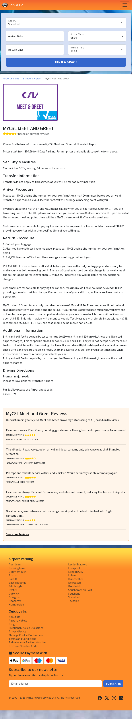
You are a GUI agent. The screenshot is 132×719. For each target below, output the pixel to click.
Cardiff (13, 579)
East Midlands (17, 583)
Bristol (13, 575)
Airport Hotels (18, 620)
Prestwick (74, 586)
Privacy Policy (17, 631)
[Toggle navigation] (125, 5)
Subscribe (113, 684)
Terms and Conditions (22, 639)
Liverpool (74, 568)
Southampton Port (80, 590)
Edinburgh (15, 586)
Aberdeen (15, 564)
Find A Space (66, 62)
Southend (74, 593)
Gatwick (14, 593)
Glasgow (14, 597)
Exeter (13, 590)
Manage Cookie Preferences (26, 635)
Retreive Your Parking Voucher (27, 642)
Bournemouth (17, 572)
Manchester (75, 579)
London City (75, 572)
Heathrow (15, 601)
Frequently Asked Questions (26, 628)
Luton (72, 575)
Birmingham (17, 568)
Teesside (73, 601)
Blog (12, 624)
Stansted (73, 597)
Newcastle (74, 583)
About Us (14, 617)
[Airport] (66, 22)
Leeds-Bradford (77, 564)
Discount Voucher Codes (23, 646)
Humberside (16, 604)
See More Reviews (17, 534)
